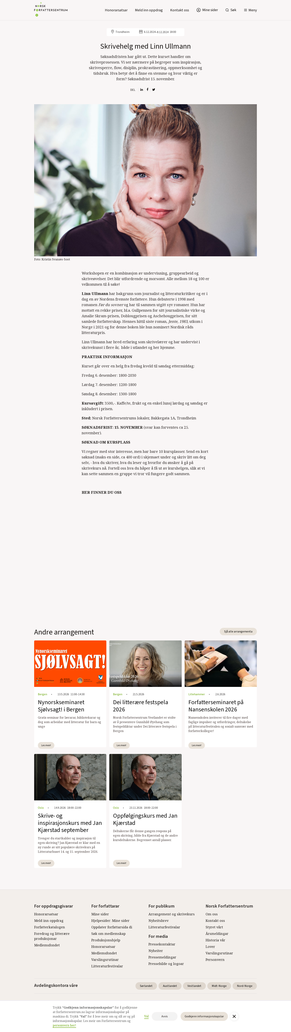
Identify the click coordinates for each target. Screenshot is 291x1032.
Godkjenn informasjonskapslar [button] (204, 1016)
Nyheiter (155, 950)
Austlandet (170, 986)
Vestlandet (194, 986)
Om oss (212, 914)
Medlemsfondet (47, 945)
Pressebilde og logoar (166, 963)
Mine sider (100, 914)
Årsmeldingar (217, 933)
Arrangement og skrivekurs (171, 914)
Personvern (215, 959)
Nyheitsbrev (158, 920)
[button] (250, 10)
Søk (233, 10)
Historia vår (215, 940)
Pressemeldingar (162, 957)
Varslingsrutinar (105, 959)
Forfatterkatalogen (49, 927)
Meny (253, 10)
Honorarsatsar (116, 10)
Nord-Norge (244, 986)
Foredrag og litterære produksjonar (52, 936)
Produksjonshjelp (105, 940)
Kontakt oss (179, 10)
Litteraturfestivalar (107, 966)
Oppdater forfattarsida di (111, 927)
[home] (51, 10)
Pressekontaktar (161, 944)
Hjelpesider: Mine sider (110, 920)
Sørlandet (146, 986)
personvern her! (64, 1025)
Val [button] (146, 1016)
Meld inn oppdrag (149, 10)
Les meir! (46, 745)
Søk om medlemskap (108, 933)
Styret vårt (214, 927)
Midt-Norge (219, 986)
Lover (210, 946)
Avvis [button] (164, 1016)
